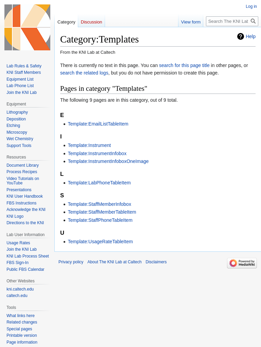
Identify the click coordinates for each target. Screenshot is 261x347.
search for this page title (184, 65)
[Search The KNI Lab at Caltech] (232, 21)
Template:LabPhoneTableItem (99, 182)
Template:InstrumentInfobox (97, 153)
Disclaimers (156, 262)
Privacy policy (70, 262)
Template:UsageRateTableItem (100, 241)
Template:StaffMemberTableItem (102, 212)
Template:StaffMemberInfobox (99, 204)
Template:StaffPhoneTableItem (100, 220)
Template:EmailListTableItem (98, 124)
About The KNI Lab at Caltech (114, 262)
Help (251, 36)
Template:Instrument (89, 145)
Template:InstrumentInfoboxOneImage (108, 161)
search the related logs (84, 73)
